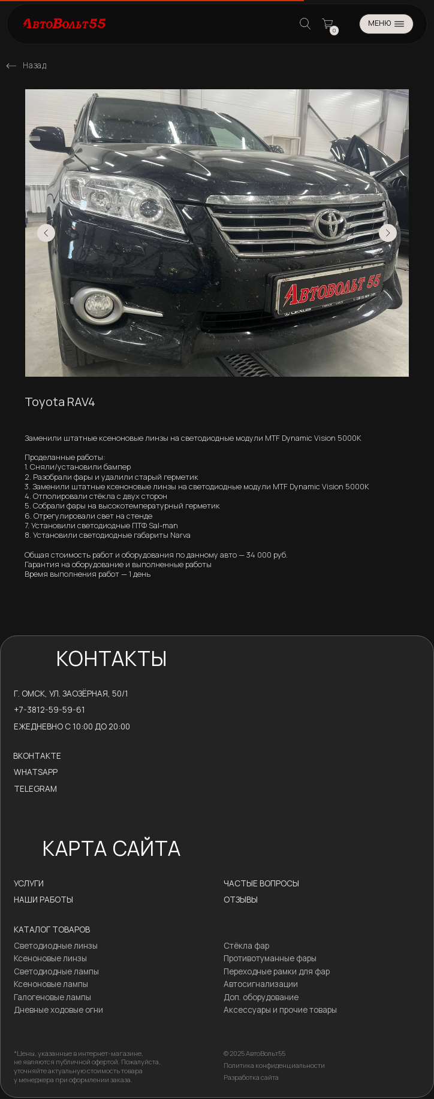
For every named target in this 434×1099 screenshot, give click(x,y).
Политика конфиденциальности (274, 1065)
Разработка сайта (251, 1077)
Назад (34, 65)
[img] (11, 66)
